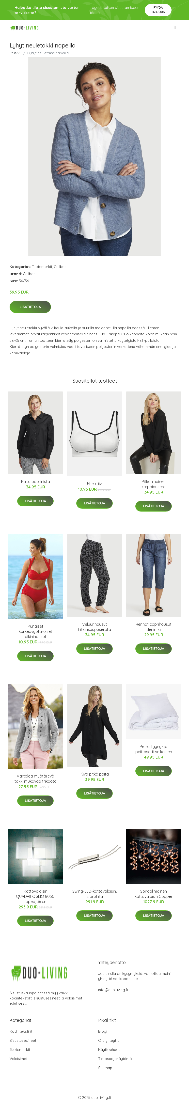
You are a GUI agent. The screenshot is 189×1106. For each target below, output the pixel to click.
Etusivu (15, 53)
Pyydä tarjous (158, 10)
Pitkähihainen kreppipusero (154, 484)
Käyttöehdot (109, 1049)
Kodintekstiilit (21, 1031)
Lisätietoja (30, 307)
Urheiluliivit (94, 483)
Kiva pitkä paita (94, 774)
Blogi (102, 1031)
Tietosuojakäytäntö (115, 1058)
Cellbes (60, 266)
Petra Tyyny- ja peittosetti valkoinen (153, 749)
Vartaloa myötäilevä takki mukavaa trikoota (36, 779)
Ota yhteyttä (109, 1040)
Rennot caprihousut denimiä (154, 627)
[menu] (175, 27)
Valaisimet (18, 1058)
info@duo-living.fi (113, 989)
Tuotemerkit (42, 266)
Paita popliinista (35, 481)
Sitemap (105, 1067)
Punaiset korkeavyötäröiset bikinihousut (35, 631)
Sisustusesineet (23, 1040)
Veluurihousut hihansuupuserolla (94, 627)
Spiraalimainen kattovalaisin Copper (154, 894)
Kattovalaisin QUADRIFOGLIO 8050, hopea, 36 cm (35, 896)
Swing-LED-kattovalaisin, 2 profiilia (94, 894)
